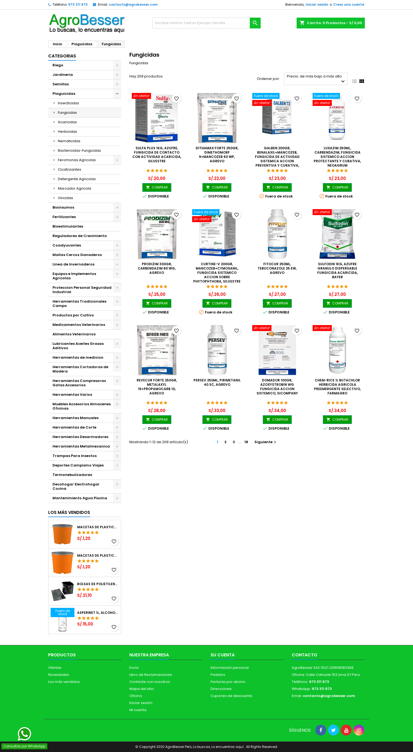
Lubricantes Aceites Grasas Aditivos (78, 346)
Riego (58, 65)
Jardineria (63, 74)
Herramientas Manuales (76, 417)
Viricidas (65, 197)
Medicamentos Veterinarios (79, 324)
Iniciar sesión (317, 4)
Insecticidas (68, 103)
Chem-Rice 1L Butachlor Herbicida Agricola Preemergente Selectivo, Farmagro (337, 387)
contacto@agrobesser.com (133, 4)
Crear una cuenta (348, 4)
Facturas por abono (228, 681)
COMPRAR (157, 187)
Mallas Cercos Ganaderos (77, 254)
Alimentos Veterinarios (74, 334)
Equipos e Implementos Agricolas (74, 276)
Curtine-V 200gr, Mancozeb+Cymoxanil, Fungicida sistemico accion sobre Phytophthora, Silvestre (217, 273)
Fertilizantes (64, 216)
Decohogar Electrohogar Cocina (76, 486)
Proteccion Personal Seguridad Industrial (82, 289)
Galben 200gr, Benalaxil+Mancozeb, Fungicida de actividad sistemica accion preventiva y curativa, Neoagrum (277, 159)
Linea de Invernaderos (73, 264)
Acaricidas (67, 122)
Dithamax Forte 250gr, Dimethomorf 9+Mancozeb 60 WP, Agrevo (217, 154)
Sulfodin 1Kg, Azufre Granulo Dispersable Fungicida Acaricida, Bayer (337, 270)
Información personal (230, 667)
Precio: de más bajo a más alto (316, 79)
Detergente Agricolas (77, 178)
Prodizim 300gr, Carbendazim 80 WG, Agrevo (157, 268)
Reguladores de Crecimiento (80, 235)
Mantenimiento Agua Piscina (80, 498)
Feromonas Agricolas (77, 160)
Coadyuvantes (67, 245)
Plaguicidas (64, 93)
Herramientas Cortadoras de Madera (80, 369)
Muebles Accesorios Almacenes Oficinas (82, 406)
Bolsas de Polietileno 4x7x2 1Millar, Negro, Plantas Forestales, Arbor (98, 584)
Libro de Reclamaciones (150, 674)
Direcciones (221, 688)
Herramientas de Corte (74, 427)
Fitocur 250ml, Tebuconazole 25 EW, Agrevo (277, 268)
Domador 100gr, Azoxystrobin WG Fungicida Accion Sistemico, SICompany (277, 387)
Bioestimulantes (68, 226)
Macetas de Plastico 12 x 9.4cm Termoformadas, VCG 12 (98, 527)
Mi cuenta (137, 709)
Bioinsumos (63, 207)
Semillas (61, 84)
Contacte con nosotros (149, 681)
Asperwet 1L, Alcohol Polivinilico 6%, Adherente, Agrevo (98, 612)
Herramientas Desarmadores (80, 436)
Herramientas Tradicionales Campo (79, 303)
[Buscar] (206, 23)
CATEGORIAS (62, 56)
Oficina (135, 695)
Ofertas (54, 667)
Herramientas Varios (72, 394)
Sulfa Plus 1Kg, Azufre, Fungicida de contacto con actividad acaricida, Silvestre (156, 154)
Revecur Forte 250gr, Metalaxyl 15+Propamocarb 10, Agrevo (157, 387)
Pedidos (218, 674)
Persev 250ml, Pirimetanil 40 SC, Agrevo (217, 382)
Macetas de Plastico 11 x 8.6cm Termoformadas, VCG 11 (98, 555)
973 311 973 (78, 4)
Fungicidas (67, 112)
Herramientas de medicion (78, 357)
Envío (134, 667)
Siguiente (265, 442)
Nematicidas (69, 141)
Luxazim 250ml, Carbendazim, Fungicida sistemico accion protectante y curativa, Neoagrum (337, 157)
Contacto (304, 655)
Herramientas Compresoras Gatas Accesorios (79, 383)
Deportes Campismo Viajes (78, 465)
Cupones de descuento (232, 695)
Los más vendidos (69, 512)
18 (246, 442)
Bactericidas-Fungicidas (79, 150)
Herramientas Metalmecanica (81, 446)
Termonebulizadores (72, 474)
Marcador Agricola (74, 188)
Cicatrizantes (69, 169)
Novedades (58, 674)
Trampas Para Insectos (75, 455)
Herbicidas (67, 131)
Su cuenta (223, 655)
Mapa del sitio (141, 688)
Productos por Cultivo (73, 315)
